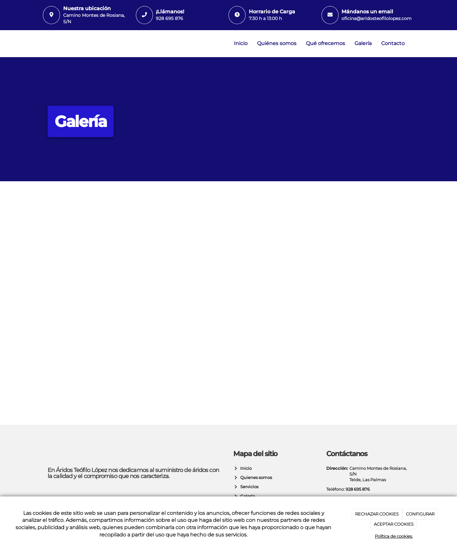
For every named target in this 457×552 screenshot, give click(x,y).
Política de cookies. (394, 536)
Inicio (241, 43)
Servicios (248, 486)
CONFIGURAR (420, 513)
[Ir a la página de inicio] (41, 43)
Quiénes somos (276, 43)
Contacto (393, 43)
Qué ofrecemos (325, 43)
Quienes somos (255, 477)
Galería (363, 43)
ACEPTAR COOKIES (394, 524)
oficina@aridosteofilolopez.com (376, 18)
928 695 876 (169, 18)
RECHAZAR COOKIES (377, 513)
